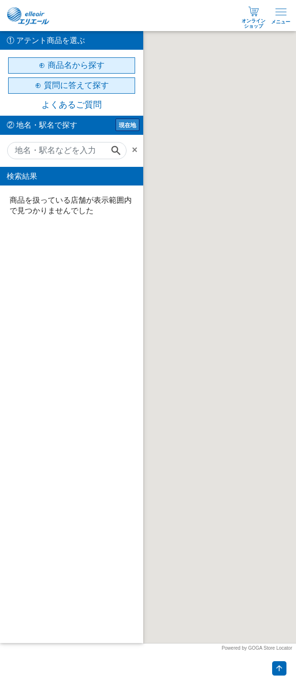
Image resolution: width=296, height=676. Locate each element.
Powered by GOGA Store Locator (257, 648)
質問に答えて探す (76, 85)
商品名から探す (76, 65)
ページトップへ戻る (279, 668)
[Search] (119, 150)
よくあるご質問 (72, 104)
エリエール (28, 16)
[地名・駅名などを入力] (67, 150)
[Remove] (137, 149)
